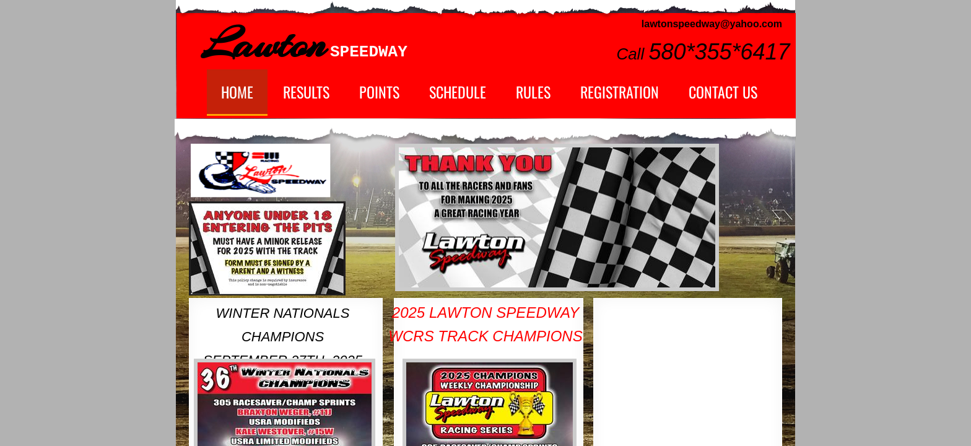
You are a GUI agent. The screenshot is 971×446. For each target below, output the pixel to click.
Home (237, 92)
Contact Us (723, 92)
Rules (533, 92)
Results (306, 92)
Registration (619, 92)
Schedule (457, 92)
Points (379, 92)
